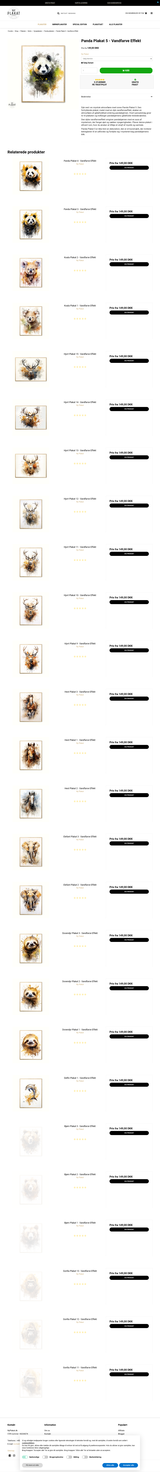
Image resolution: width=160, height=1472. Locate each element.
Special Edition (80, 24)
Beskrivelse (86, 97)
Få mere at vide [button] (32, 1465)
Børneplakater (59, 24)
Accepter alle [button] (128, 1465)
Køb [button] (125, 70)
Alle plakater (115, 24)
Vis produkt (129, 168)
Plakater (42, 24)
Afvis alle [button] (110, 1465)
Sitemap (11, 1451)
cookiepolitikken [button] (28, 1443)
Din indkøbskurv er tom (137, 13)
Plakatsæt (98, 24)
